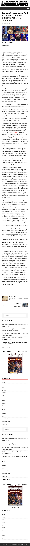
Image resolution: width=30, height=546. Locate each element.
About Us (4, 403)
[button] (28, 8)
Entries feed (5, 419)
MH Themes (24, 544)
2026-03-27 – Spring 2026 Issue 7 (15, 352)
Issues (3, 385)
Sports (3, 395)
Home (3, 382)
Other (3, 398)
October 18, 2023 (7, 23)
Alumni (3, 406)
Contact (4, 400)
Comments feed (6, 421)
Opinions (4, 392)
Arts (3, 387)
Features (4, 390)
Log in (3, 416)
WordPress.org (5, 424)
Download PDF (15, 375)
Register (4, 413)
